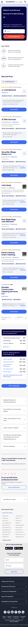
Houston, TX (19, 520)
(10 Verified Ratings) (16, 149)
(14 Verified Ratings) (16, 182)
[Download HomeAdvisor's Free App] (9, 548)
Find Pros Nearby (14, 446)
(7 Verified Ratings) (16, 116)
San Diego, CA (6, 534)
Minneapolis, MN (20, 525)
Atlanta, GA (5, 516)
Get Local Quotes (14, 386)
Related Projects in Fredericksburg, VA (14, 401)
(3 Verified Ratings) (16, 216)
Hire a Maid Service (8, 369)
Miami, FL (18, 523)
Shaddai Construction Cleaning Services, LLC (9, 290)
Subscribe (14, 572)
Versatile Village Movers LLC (8, 153)
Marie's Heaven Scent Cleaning (8, 254)
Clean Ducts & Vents (8, 362)
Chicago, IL (5, 518)
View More (22, 167)
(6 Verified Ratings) (16, 87)
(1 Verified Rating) (15, 250)
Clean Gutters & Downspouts (7, 365)
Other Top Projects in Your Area (14, 419)
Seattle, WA (5, 536)
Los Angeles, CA (6, 523)
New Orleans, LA (6, 527)
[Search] (26, 2)
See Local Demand (14, 487)
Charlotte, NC (19, 516)
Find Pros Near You (14, 36)
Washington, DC (20, 536)
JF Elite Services (8, 119)
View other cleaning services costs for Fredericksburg (14, 375)
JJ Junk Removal (8, 90)
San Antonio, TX (20, 532)
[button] (14, 509)
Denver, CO (5, 520)
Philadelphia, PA (6, 530)
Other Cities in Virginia (14, 428)
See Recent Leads (14, 499)
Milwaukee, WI (6, 525)
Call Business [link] (4, 92)
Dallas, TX (18, 518)
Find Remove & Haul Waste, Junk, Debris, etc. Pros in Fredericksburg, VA (14, 437)
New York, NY (19, 527)
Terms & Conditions (14, 621)
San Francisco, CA (20, 534)
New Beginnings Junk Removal (8, 220)
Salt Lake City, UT (6, 532)
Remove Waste (7, 371)
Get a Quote (14, 109)
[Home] (14, 2)
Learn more (7, 346)
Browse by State (8, 513)
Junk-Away (6, 185)
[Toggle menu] (2, 2)
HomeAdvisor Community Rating (14, 410)
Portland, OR (19, 530)
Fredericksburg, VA (9, 82)
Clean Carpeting (7, 359)
